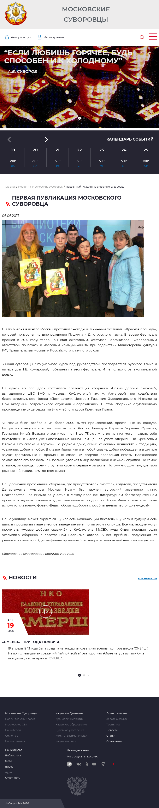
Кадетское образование (71, 724)
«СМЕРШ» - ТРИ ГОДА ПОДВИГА (31, 642)
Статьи (110, 736)
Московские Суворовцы (86, 14)
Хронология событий (69, 719)
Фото (8, 761)
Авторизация (21, 37)
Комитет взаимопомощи (71, 736)
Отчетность (12, 778)
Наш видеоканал (78, 750)
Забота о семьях (116, 719)
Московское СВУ (16, 724)
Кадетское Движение (69, 713)
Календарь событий (130, 139)
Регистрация (54, 37)
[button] (79, 118)
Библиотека (13, 755)
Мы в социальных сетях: (82, 756)
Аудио (9, 772)
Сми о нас (11, 736)
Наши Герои (13, 730)
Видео (9, 766)
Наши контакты (15, 741)
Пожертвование (116, 713)
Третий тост (114, 724)
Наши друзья (13, 750)
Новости (112, 730)
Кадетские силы (66, 741)
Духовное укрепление (70, 730)
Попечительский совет (20, 719)
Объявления (114, 741)
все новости (147, 578)
